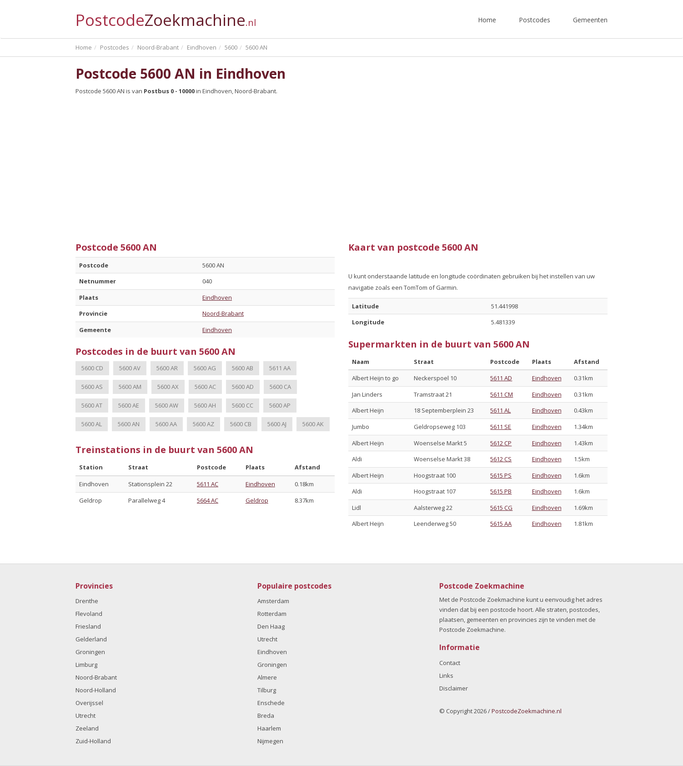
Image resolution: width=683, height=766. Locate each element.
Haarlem (269, 728)
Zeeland (87, 728)
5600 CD (92, 368)
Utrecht (85, 715)
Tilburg (266, 690)
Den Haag (271, 626)
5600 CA (280, 387)
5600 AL (91, 424)
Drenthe (86, 601)
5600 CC (242, 405)
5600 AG (205, 368)
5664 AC (207, 500)
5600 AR (167, 368)
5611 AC (207, 484)
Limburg (86, 664)
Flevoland (88, 614)
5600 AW (166, 405)
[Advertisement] (341, 165)
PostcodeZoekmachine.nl (527, 711)
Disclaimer (453, 688)
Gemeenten (590, 19)
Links (446, 675)
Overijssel (89, 703)
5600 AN (129, 424)
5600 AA (166, 424)
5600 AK (313, 424)
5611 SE (500, 427)
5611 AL (500, 410)
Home (487, 19)
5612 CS (501, 459)
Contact (449, 663)
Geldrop (257, 500)
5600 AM (130, 387)
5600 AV (130, 368)
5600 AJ (276, 424)
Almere (267, 677)
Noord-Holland (95, 690)
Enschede (271, 703)
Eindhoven (217, 297)
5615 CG (501, 508)
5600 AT (91, 405)
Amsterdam (273, 601)
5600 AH (205, 405)
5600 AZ (203, 424)
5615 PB (501, 491)
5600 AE (128, 405)
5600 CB (240, 424)
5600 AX (168, 387)
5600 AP (280, 405)
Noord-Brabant (223, 313)
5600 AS (92, 387)
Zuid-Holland (93, 741)
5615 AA (501, 523)
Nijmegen (270, 741)
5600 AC (205, 387)
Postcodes (534, 19)
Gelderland (91, 639)
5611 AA (280, 368)
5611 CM (501, 394)
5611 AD (501, 378)
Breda (265, 715)
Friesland (88, 626)
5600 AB (242, 368)
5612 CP (501, 443)
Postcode (165, 16)
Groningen (90, 652)
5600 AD (243, 387)
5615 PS (501, 475)
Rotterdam (271, 614)
